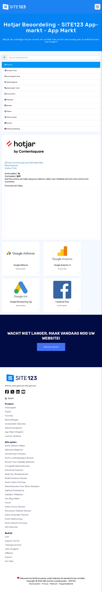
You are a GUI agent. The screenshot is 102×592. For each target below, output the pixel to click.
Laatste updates (13, 436)
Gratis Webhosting (13, 519)
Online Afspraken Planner (16, 515)
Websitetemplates (13, 428)
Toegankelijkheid (66, 584)
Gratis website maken (15, 445)
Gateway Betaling (12, 129)
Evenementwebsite (14, 470)
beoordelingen (11, 420)
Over (7, 537)
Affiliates (9, 553)
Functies (9, 416)
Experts (8, 557)
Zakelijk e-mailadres (14, 494)
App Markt (14, 432)
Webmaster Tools (11, 88)
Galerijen (8, 100)
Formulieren (9, 94)
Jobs (11, 549)
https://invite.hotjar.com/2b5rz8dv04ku (24, 163)
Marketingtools (10, 82)
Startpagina (10, 407)
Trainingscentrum (13, 545)
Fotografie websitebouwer (17, 466)
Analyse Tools (10, 70)
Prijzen (7, 111)
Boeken (8, 105)
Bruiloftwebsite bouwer (16, 478)
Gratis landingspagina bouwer (19, 458)
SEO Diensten (11, 527)
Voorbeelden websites (15, 424)
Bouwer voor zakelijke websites (19, 462)
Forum (8, 502)
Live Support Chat (12, 76)
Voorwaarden (34, 584)
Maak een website (51, 347)
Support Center (12, 541)
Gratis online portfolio (15, 482)
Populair (8, 65)
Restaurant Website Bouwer (18, 511)
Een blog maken (12, 498)
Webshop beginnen (14, 450)
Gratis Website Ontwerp (16, 523)
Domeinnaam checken (15, 454)
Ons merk (9, 561)
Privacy (45, 584)
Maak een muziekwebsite (16, 474)
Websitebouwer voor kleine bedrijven (22, 486)
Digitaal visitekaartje (14, 490)
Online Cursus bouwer (15, 506)
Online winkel (10, 117)
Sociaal (8, 123)
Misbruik (53, 584)
